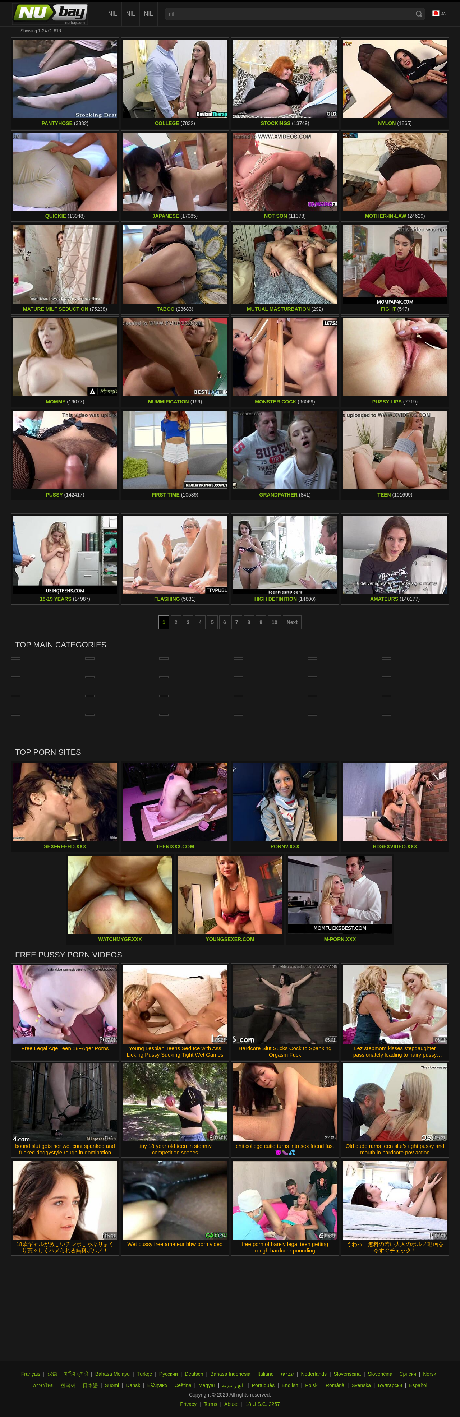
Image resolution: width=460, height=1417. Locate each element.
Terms (210, 1404)
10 (274, 622)
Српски (407, 1374)
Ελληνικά (157, 1385)
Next (292, 622)
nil (112, 14)
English (290, 1385)
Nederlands (314, 1374)
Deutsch (194, 1374)
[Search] (419, 14)
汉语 (52, 1374)
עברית (287, 1374)
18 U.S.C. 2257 (262, 1404)
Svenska (361, 1385)
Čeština (182, 1385)
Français (31, 1374)
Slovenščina (347, 1374)
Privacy (188, 1404)
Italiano (265, 1374)
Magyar (206, 1385)
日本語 (90, 1385)
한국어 (68, 1385)
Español (418, 1385)
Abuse (231, 1404)
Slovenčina (380, 1374)
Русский (168, 1374)
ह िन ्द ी (76, 1374)
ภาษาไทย (43, 1385)
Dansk (133, 1385)
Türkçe (144, 1374)
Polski (311, 1385)
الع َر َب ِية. (233, 1385)
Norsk (429, 1374)
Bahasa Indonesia (230, 1374)
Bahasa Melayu (112, 1374)
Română (335, 1385)
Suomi (112, 1385)
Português (263, 1385)
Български (390, 1385)
